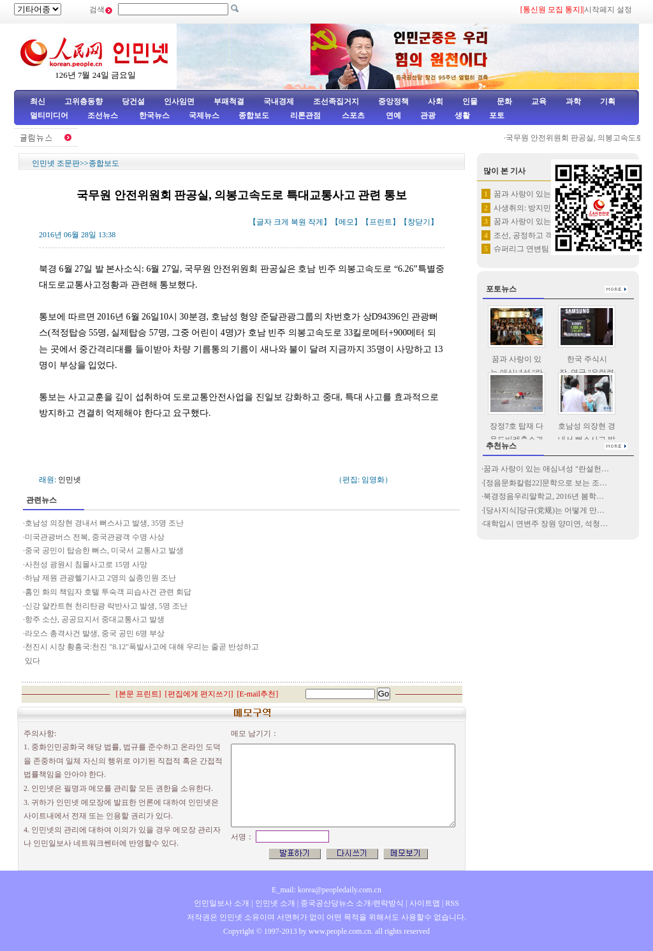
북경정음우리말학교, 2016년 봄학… (543, 496)
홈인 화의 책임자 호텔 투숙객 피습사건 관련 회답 (108, 591)
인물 (470, 101)
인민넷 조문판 (56, 163)
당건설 (133, 101)
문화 (504, 101)
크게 (281, 221)
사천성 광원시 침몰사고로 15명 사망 (86, 564)
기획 (607, 101)
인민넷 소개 (274, 903)
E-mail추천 (258, 693)
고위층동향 (83, 101)
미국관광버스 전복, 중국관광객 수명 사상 (95, 537)
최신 (37, 101)
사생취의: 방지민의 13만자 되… (547, 207)
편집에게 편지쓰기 (199, 693)
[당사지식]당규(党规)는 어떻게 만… (544, 510)
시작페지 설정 (608, 9)
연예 (392, 115)
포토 (496, 115)
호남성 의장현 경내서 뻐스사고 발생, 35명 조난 (104, 523)
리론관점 (305, 115)
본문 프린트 (139, 693)
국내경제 (278, 101)
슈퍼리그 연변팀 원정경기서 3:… (549, 248)
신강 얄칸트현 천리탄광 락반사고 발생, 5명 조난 (106, 605)
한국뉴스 (154, 115)
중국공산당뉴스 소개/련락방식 (352, 903)
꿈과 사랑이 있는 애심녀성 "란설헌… (546, 468)
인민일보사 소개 (221, 903)
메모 (346, 221)
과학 (573, 101)
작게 (315, 221)
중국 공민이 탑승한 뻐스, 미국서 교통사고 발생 (104, 550)
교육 (539, 101)
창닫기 (418, 221)
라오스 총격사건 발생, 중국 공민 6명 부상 (95, 633)
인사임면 (179, 101)
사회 (435, 101)
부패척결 (229, 101)
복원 (298, 221)
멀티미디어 (49, 115)
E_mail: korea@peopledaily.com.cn (326, 889)
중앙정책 (393, 101)
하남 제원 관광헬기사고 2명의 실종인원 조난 (100, 577)
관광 (428, 115)
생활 (462, 115)
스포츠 (352, 115)
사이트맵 (424, 903)
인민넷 (69, 479)
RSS (452, 903)
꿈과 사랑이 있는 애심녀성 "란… (549, 193)
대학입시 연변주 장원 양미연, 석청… (545, 523)
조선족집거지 (336, 101)
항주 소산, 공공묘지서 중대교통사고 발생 (95, 619)
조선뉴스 (103, 115)
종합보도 (253, 115)
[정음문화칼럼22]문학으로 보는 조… (545, 482)
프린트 (380, 221)
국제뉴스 (204, 115)
